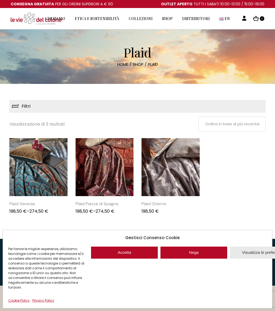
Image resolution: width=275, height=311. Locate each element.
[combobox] (232, 124)
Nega (194, 252)
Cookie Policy (19, 300)
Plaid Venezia (22, 204)
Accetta (124, 252)
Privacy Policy (43, 300)
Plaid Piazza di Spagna (97, 204)
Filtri (26, 106)
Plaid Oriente (154, 204)
